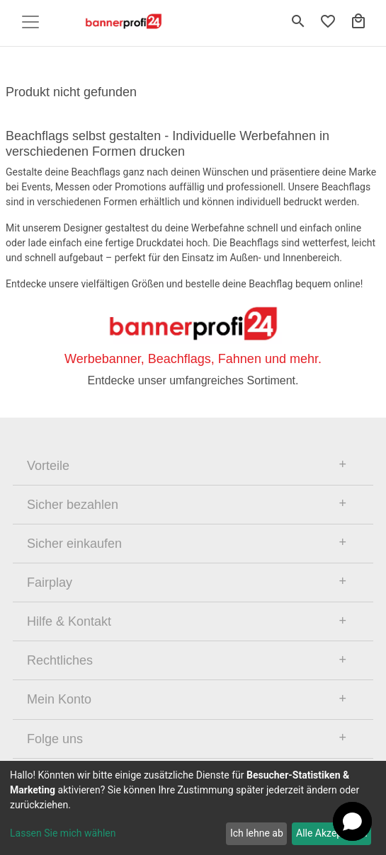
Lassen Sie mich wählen (62, 833)
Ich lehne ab (256, 833)
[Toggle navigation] (30, 21)
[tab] (193, 466)
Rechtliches (60, 660)
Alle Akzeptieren (331, 833)
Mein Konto (59, 699)
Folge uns (55, 739)
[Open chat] (352, 821)
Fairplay (49, 582)
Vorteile (48, 466)
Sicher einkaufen (74, 543)
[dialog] (193, 808)
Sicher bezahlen (72, 505)
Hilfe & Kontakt (69, 621)
